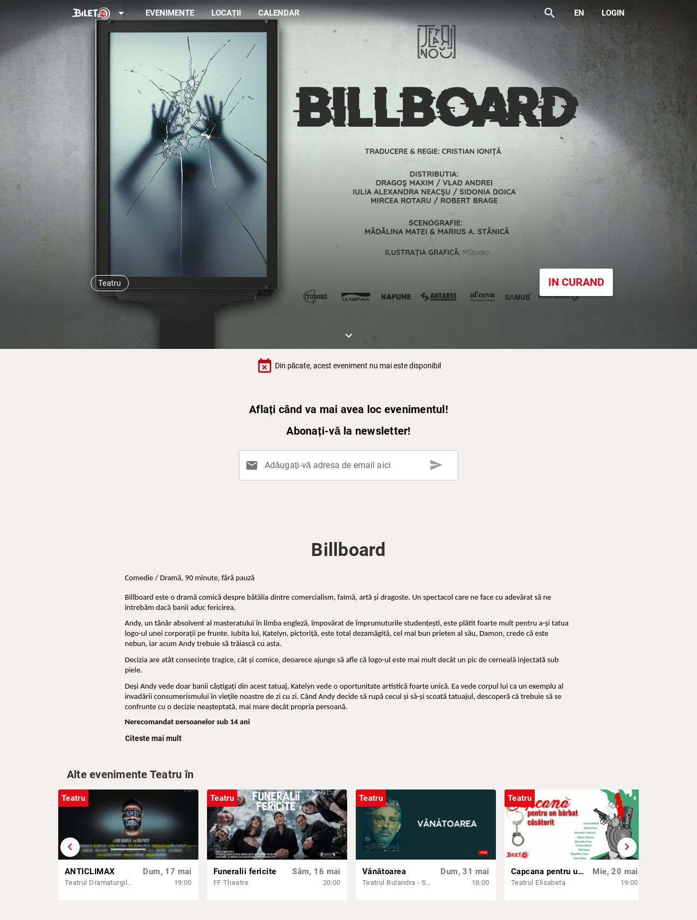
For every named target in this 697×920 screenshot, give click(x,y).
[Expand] (100, 13)
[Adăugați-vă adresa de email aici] (350, 465)
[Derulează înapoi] (70, 847)
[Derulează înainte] (627, 847)
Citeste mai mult (153, 738)
